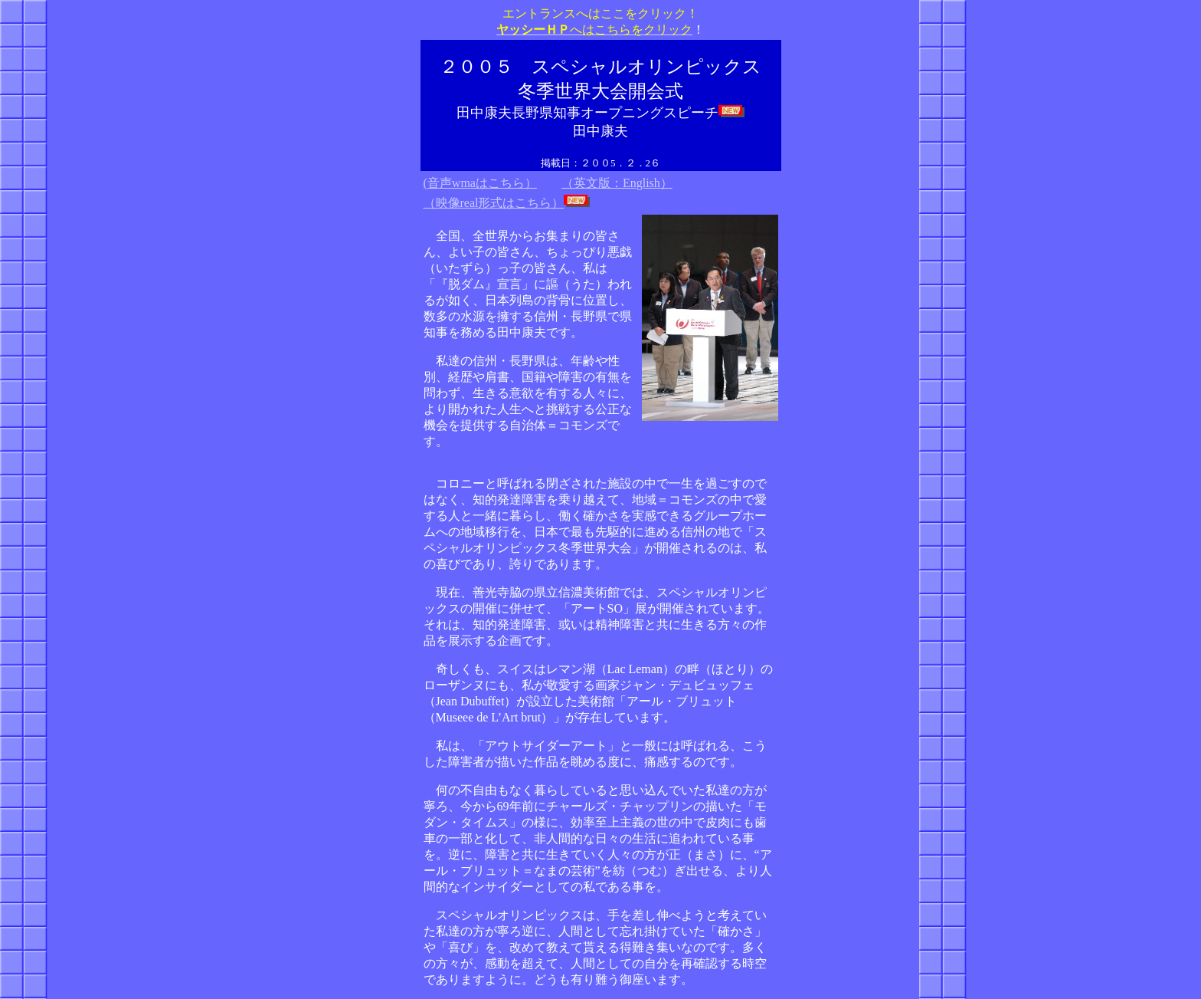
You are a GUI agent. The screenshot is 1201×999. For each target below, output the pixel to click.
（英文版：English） (616, 182)
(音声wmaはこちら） (480, 182)
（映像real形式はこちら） (494, 202)
